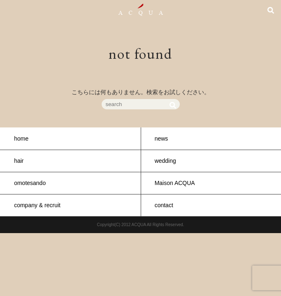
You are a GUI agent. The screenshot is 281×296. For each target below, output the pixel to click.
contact (164, 205)
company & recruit (37, 205)
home (21, 138)
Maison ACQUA (175, 183)
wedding (165, 160)
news (161, 138)
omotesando (30, 183)
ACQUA (140, 10)
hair (18, 160)
